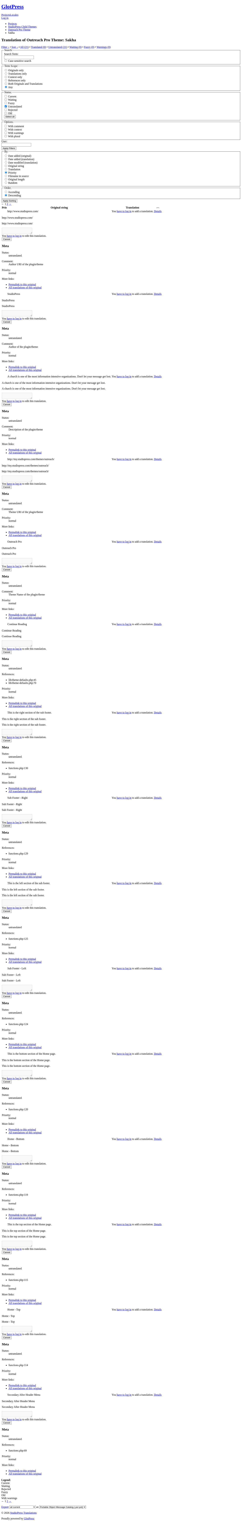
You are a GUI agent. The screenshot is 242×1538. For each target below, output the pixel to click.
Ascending (13, 192)
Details (158, 211)
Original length (16, 179)
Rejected (11, 109)
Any (10, 87)
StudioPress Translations (23, 1528)
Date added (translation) (21, 159)
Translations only (17, 73)
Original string (16, 166)
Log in (4, 18)
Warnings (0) (104, 47)
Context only (15, 77)
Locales (14, 14)
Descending (14, 195)
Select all (9, 116)
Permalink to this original (22, 285)
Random (12, 182)
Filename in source (18, 176)
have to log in (124, 211)
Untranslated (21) (57, 47)
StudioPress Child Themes (22, 26)
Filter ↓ (5, 47)
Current (10, 96)
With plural (14, 136)
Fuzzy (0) (89, 47)
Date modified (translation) (22, 162)
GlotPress (12, 7)
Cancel (6, 240)
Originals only (16, 70)
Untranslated (13, 106)
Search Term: (11, 54)
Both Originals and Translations (25, 83)
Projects (5, 14)
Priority (12, 172)
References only (17, 80)
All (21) (24, 47)
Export (5, 1522)
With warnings (16, 133)
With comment (16, 126)
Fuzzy (10, 103)
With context (15, 129)
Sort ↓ (14, 47)
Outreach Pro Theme (19, 29)
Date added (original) (19, 155)
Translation (14, 169)
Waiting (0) (75, 47)
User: (4, 141)
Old (8, 113)
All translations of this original (25, 288)
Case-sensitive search (19, 60)
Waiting (10, 99)
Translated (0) (38, 47)
